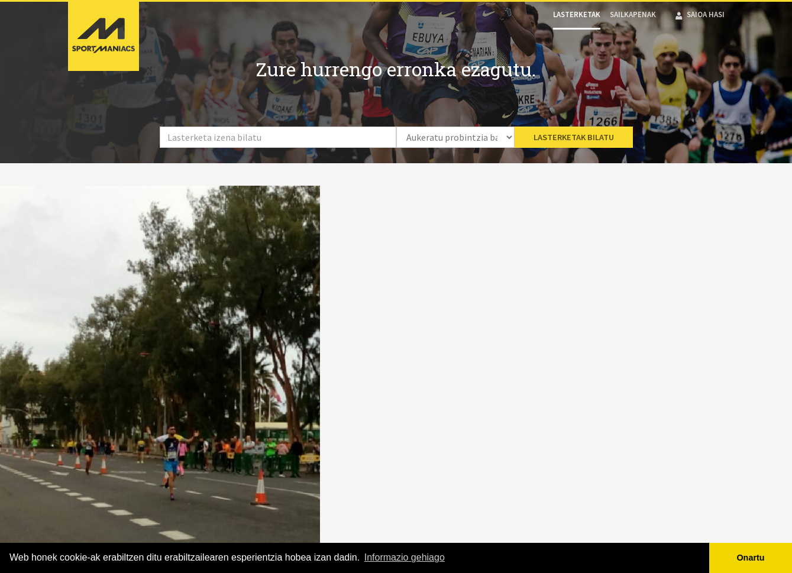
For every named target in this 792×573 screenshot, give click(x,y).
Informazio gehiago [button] (404, 557)
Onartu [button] (750, 557)
